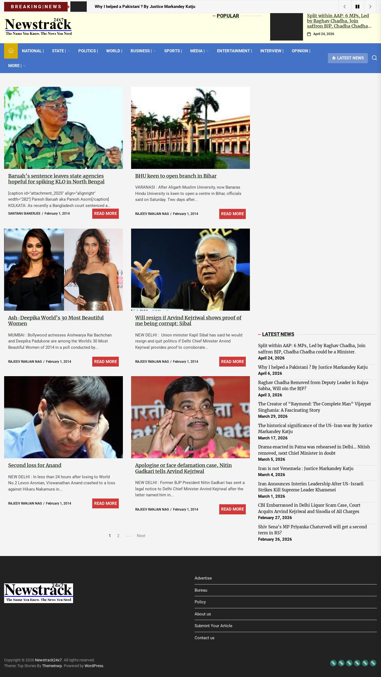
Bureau (201, 590)
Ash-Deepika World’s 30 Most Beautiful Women (56, 321)
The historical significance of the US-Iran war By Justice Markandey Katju (315, 428)
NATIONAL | (33, 50)
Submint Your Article (213, 625)
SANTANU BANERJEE (24, 213)
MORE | (17, 65)
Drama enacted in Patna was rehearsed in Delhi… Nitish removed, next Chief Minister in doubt (314, 450)
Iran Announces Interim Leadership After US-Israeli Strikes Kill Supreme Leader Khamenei (310, 487)
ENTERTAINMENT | (234, 50)
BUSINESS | (143, 50)
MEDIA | (199, 50)
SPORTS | (173, 50)
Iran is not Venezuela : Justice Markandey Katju (305, 468)
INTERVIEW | (272, 50)
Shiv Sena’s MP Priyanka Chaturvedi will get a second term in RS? (312, 530)
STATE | (61, 50)
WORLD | (114, 50)
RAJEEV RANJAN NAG (152, 214)
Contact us (205, 637)
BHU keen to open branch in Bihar (176, 176)
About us (203, 614)
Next (141, 535)
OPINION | (301, 50)
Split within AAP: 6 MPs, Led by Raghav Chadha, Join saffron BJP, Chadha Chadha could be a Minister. (338, 23)
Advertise (203, 578)
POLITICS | (88, 50)
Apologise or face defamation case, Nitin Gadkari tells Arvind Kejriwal (183, 468)
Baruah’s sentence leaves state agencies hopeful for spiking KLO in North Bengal (56, 179)
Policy (200, 602)
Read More (105, 213)
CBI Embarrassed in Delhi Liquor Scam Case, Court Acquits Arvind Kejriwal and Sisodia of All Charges (309, 508)
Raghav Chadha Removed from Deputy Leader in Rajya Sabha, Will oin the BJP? (313, 385)
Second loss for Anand (34, 465)
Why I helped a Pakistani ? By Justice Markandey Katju (313, 367)
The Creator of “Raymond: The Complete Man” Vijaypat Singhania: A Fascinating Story (314, 407)
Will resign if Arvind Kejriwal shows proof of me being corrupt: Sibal (188, 321)
